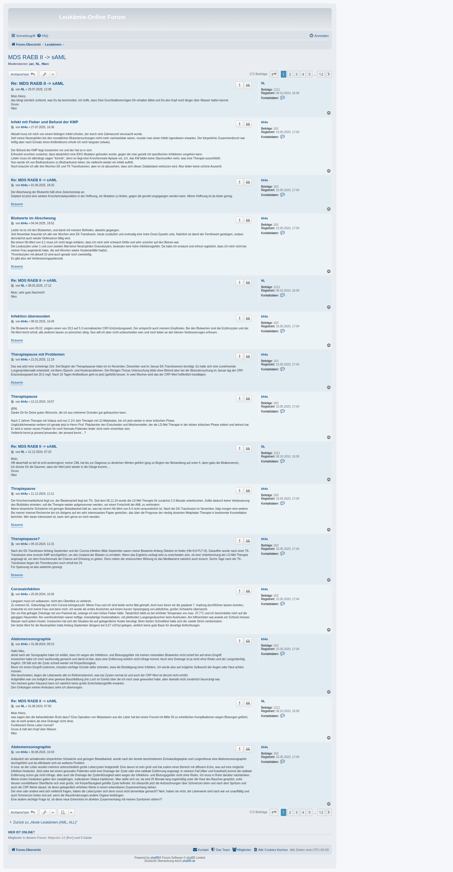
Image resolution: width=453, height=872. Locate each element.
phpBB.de (189, 860)
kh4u (264, 122)
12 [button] (321, 74)
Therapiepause (24, 396)
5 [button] (310, 74)
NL (38, 64)
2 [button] (290, 74)
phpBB (155, 857)
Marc (45, 64)
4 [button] (303, 74)
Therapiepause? (25, 539)
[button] (274, 74)
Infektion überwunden (30, 316)
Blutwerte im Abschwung (33, 218)
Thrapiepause (23, 488)
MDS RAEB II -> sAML (37, 57)
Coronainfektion (25, 589)
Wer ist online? (21, 832)
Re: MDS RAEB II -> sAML (37, 83)
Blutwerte (17, 204)
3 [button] (297, 74)
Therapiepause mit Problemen (38, 354)
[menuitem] (42, 35)
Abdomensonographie (31, 639)
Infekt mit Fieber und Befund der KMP (44, 122)
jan (31, 64)
